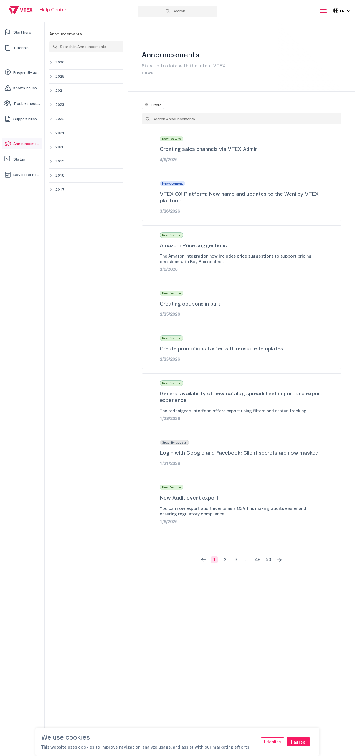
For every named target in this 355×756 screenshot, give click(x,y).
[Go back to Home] (38, 11)
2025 (59, 76)
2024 (59, 90)
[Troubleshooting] (22, 103)
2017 (59, 189)
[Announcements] (22, 143)
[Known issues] (22, 87)
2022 (59, 118)
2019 (59, 161)
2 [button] (225, 559)
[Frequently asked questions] (22, 72)
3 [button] (236, 559)
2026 (59, 62)
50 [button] (268, 559)
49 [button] (257, 559)
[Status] (22, 159)
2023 (59, 104)
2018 (59, 175)
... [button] (246, 559)
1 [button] (214, 559)
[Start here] (22, 32)
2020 (59, 147)
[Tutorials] (22, 47)
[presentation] (323, 11)
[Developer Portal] (22, 174)
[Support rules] (22, 118)
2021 (59, 133)
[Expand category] (51, 62)
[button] (203, 559)
